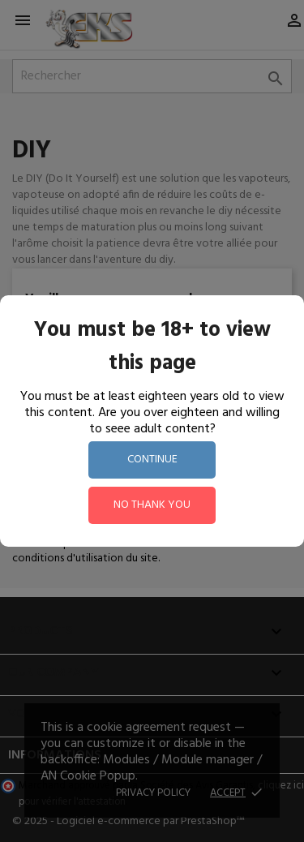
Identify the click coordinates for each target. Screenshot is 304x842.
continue (152, 459)
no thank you (152, 505)
